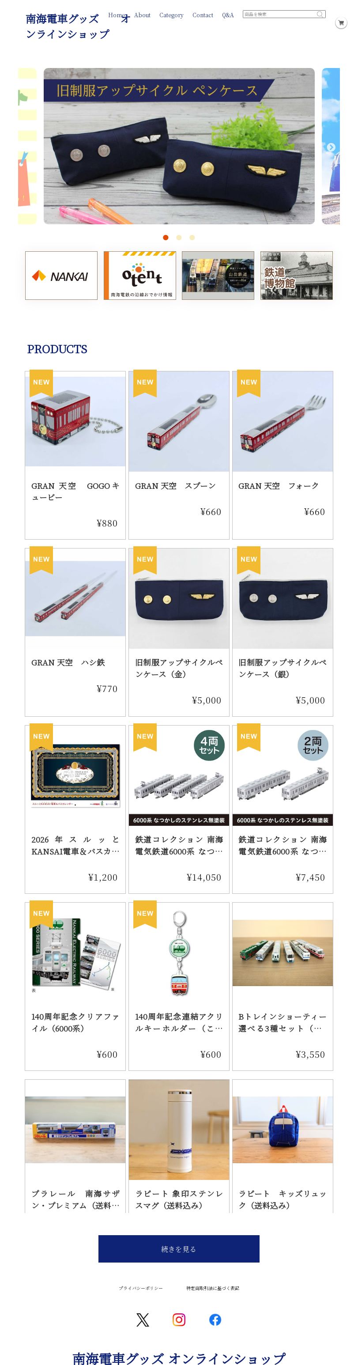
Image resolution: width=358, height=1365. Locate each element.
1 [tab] (165, 237)
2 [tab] (178, 237)
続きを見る (178, 1249)
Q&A (228, 15)
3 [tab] (192, 237)
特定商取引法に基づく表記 (212, 1288)
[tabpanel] (179, 153)
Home (116, 15)
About (142, 15)
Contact (202, 15)
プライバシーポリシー (141, 1288)
